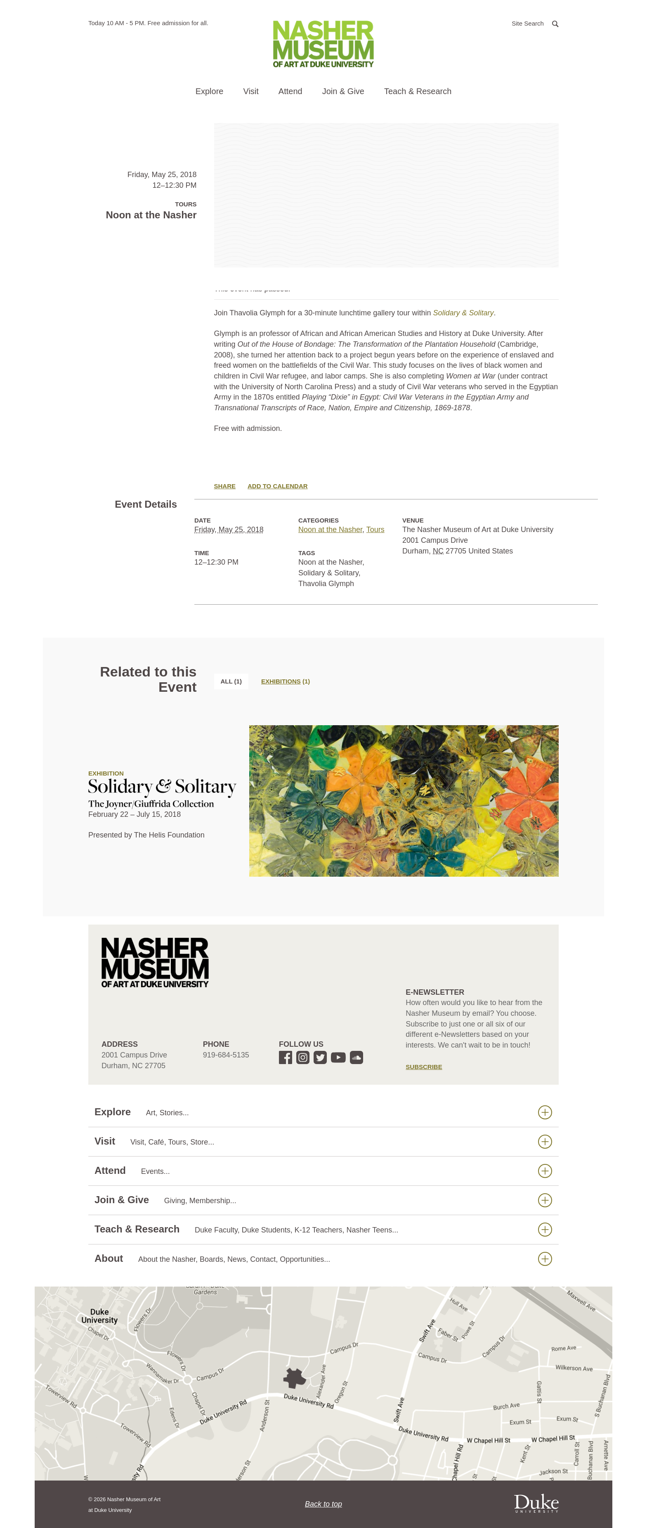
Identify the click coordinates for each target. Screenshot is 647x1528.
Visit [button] (250, 91)
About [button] (323, 1258)
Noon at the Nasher (330, 529)
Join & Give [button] (343, 91)
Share (225, 486)
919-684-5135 (226, 1055)
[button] (535, 23)
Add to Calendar (278, 486)
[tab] (285, 681)
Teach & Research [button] (417, 91)
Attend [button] (290, 91)
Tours (375, 529)
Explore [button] (210, 91)
